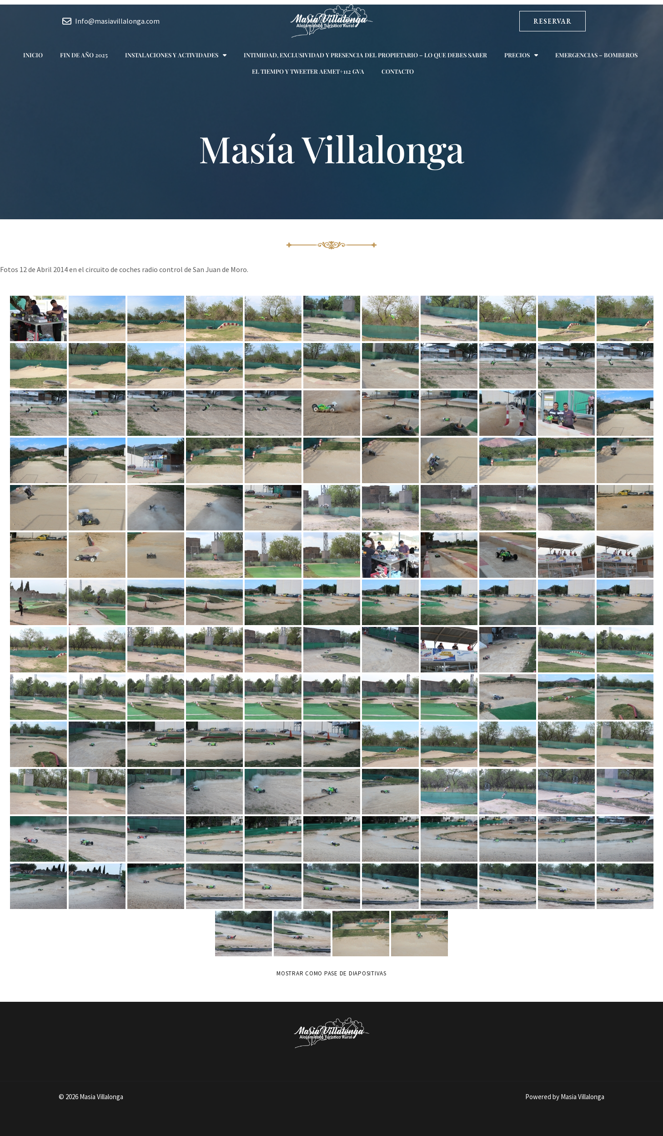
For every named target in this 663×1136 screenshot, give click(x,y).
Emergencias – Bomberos (596, 55)
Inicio (33, 55)
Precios (521, 55)
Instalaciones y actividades (175, 55)
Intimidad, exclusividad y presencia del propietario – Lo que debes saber (365, 55)
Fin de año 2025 (84, 55)
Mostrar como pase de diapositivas (331, 973)
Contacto (398, 71)
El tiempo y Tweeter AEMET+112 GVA (308, 71)
